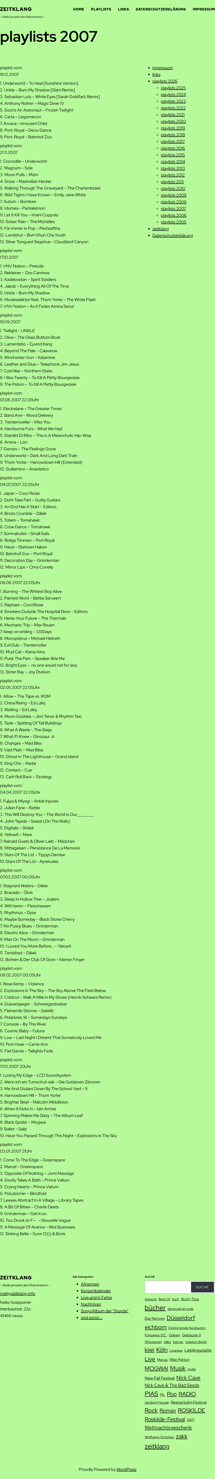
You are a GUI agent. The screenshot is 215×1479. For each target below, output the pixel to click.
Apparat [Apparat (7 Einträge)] (151, 1299)
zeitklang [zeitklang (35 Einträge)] (157, 1446)
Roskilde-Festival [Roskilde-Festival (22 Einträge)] (165, 1419)
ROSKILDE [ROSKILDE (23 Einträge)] (191, 1410)
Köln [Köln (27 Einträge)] (162, 1350)
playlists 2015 (173, 155)
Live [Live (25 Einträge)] (150, 1359)
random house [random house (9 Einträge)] (157, 1402)
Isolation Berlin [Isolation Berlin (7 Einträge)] (196, 1342)
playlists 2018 (173, 135)
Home (78, 9)
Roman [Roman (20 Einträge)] (168, 1410)
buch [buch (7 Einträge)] (175, 1299)
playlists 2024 (173, 94)
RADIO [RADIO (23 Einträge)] (187, 1394)
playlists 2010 (173, 188)
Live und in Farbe (96, 1297)
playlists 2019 (173, 128)
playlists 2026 (164, 81)
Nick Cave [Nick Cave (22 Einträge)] (188, 1377)
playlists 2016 (173, 148)
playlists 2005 (173, 222)
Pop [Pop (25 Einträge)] (172, 1394)
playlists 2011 (172, 181)
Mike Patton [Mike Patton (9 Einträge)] (179, 1359)
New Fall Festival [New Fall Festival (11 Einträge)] (159, 1378)
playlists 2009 (173, 195)
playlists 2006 (173, 215)
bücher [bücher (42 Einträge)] (155, 1307)
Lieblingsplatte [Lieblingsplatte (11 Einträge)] (198, 1350)
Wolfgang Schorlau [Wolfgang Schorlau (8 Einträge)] (159, 1437)
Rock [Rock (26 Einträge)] (151, 1410)
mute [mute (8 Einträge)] (191, 1369)
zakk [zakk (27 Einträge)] (181, 1436)
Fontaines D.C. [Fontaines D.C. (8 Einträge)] (156, 1335)
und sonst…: (92, 1317)
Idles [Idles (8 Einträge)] (167, 1342)
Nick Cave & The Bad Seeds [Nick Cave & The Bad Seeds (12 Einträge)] (172, 1385)
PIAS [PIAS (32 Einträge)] (151, 1394)
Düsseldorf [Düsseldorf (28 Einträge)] (181, 1318)
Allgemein (90, 1284)
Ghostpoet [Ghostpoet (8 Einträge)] (153, 1342)
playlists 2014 (173, 161)
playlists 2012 (173, 175)
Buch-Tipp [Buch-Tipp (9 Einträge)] (190, 1299)
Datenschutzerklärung (172, 235)
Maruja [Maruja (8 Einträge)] (162, 1359)
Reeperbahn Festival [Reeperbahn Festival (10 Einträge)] (189, 1402)
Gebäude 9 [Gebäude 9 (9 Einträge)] (191, 1335)
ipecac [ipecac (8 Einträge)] (178, 1342)
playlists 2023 (173, 101)
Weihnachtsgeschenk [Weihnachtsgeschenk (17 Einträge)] (168, 1427)
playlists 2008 (173, 202)
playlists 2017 (173, 141)
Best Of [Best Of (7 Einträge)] (164, 1299)
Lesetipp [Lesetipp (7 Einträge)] (175, 1350)
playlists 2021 (173, 114)
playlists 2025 (173, 88)
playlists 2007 (173, 208)
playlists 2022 (173, 108)
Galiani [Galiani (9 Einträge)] (174, 1335)
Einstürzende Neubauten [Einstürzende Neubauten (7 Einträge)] (187, 1328)
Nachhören (91, 1304)
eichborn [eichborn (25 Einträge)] (156, 1327)
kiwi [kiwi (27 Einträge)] (149, 1350)
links (156, 74)
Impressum (162, 67)
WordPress (126, 1469)
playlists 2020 (173, 121)
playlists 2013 (173, 168)
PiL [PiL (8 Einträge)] (162, 1394)
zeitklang (16, 9)
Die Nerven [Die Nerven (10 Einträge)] (155, 1318)
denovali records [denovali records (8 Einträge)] (181, 1308)
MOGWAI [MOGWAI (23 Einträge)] (156, 1368)
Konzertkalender (96, 1290)
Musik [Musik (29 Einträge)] (178, 1368)
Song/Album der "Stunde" (104, 1311)
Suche (202, 1287)
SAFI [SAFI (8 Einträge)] (190, 1420)
